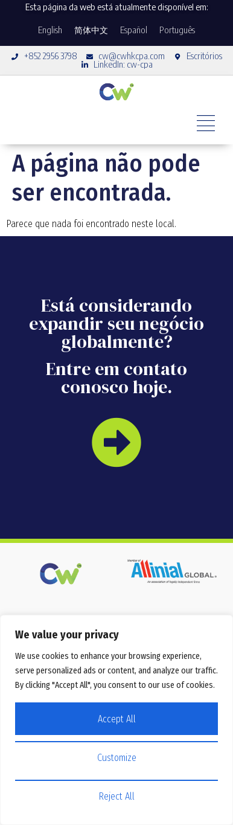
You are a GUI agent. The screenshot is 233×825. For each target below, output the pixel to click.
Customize (116, 757)
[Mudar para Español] (133, 30)
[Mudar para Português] (177, 30)
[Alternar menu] (206, 123)
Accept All (117, 719)
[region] (116, 720)
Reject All (116, 796)
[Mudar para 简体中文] (91, 30)
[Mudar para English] (50, 30)
